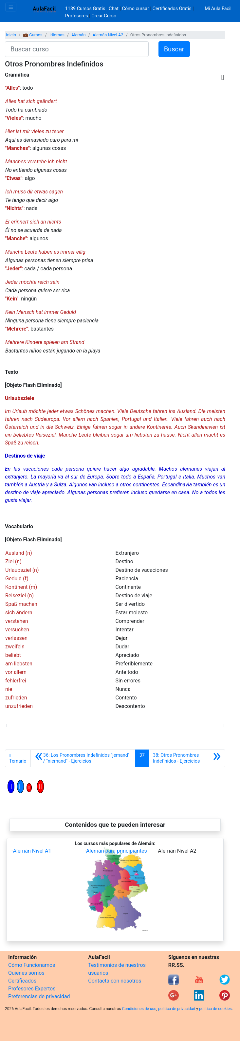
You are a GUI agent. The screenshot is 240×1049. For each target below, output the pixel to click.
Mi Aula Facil (218, 8)
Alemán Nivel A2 (108, 34)
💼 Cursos (32, 34)
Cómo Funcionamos (31, 965)
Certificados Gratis (172, 8)
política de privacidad (176, 1008)
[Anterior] (83, 758)
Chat (114, 8)
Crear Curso (103, 16)
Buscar (174, 49)
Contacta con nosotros (114, 981)
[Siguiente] (187, 758)
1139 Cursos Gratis (85, 8)
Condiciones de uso (139, 1008)
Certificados (22, 981)
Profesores (76, 16)
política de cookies (215, 1008)
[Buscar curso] (77, 49)
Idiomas (57, 34)
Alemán (78, 34)
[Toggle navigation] (10, 7)
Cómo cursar (135, 8)
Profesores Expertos (31, 989)
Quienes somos (26, 973)
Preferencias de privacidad (39, 996)
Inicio (11, 34)
